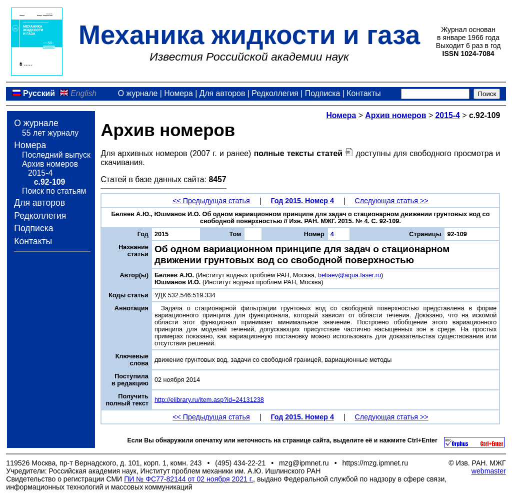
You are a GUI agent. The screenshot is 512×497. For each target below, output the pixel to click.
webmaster (489, 471)
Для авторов (223, 93)
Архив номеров (50, 164)
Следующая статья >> (391, 201)
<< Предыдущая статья (211, 201)
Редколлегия (275, 93)
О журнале (138, 93)
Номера (178, 93)
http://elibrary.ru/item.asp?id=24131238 (209, 399)
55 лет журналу (50, 133)
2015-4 (40, 173)
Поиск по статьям (54, 191)
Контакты (363, 93)
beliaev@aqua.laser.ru (349, 275)
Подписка (322, 93)
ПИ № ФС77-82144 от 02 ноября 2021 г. (188, 479)
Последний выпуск (56, 155)
